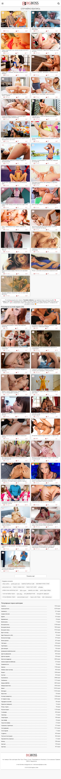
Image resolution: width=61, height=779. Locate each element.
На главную (5, 759)
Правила (57, 759)
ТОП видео (27, 302)
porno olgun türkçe (45, 590)
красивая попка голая (42, 583)
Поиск (25, 759)
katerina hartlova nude (28, 584)
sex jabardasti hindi (29, 593)
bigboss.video (35, 767)
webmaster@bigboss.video (40, 764)
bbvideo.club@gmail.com (26, 764)
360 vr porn (23, 590)
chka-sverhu (5, 584)
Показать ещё (30, 576)
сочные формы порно (8, 597)
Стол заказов (51, 759)
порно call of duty (35, 597)
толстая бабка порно (8, 593)
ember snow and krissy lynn (10, 590)
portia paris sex (15, 584)
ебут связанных (47, 597)
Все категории (13, 759)
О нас (29, 759)
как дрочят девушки (43, 593)
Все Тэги (20, 759)
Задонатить (33, 761)
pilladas (40, 587)
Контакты (43, 759)
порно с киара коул (18, 587)
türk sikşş (19, 594)
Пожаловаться (36, 759)
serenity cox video (33, 590)
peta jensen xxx (6, 587)
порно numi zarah (31, 587)
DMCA (28, 761)
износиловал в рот (22, 597)
